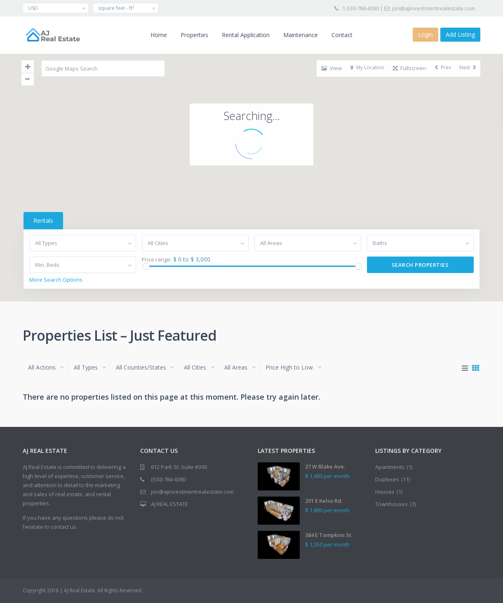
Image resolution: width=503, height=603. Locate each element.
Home (158, 35)
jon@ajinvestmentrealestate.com (433, 8)
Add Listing (460, 34)
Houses (385, 491)
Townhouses (391, 504)
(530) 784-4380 (168, 479)
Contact (342, 35)
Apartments (389, 467)
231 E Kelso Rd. (324, 500)
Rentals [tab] (42, 220)
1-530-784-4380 (360, 8)
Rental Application (246, 35)
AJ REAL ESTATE (169, 504)
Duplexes (387, 479)
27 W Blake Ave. (325, 466)
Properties (194, 35)
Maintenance (300, 35)
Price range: (156, 259)
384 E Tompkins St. (329, 535)
